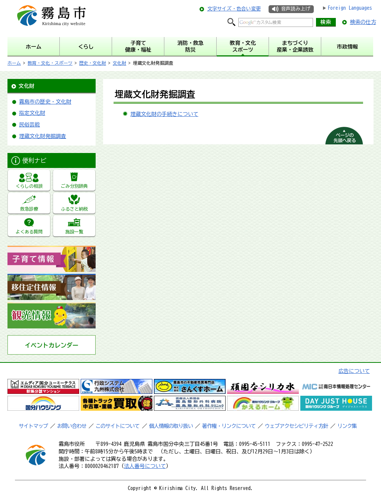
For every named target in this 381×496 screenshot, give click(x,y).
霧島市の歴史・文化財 (45, 101)
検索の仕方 (363, 22)
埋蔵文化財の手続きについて (164, 114)
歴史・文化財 (92, 63)
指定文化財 (32, 113)
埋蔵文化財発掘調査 (42, 136)
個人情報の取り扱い (171, 426)
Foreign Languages (350, 7)
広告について (354, 371)
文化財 (119, 63)
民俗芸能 (29, 124)
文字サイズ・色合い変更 (234, 8)
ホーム (14, 63)
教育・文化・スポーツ (50, 63)
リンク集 (347, 426)
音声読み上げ (295, 8)
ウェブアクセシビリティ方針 (296, 426)
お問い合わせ (71, 426)
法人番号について (145, 466)
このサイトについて (117, 426)
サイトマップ (33, 426)
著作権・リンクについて (228, 426)
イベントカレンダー (51, 345)
